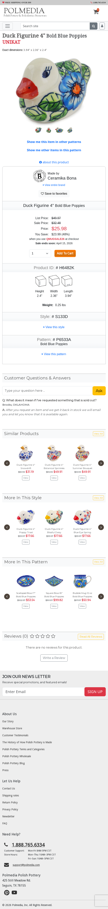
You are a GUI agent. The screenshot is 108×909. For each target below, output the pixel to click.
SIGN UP (95, 691)
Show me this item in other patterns (54, 142)
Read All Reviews (91, 636)
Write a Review (54, 658)
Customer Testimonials (15, 735)
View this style (54, 327)
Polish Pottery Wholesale (16, 756)
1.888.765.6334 (98, 2)
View (25, 477)
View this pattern (54, 354)
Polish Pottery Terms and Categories (23, 749)
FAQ (4, 823)
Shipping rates (10, 795)
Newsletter (8, 816)
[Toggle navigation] (7, 26)
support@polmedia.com (26, 864)
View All (98, 433)
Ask (99, 390)
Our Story (8, 721)
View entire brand (54, 185)
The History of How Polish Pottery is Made (27, 742)
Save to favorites (54, 193)
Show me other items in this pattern (54, 150)
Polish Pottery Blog (13, 763)
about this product (54, 162)
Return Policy (10, 802)
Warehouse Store (12, 728)
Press (5, 770)
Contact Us (8, 788)
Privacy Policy (10, 809)
